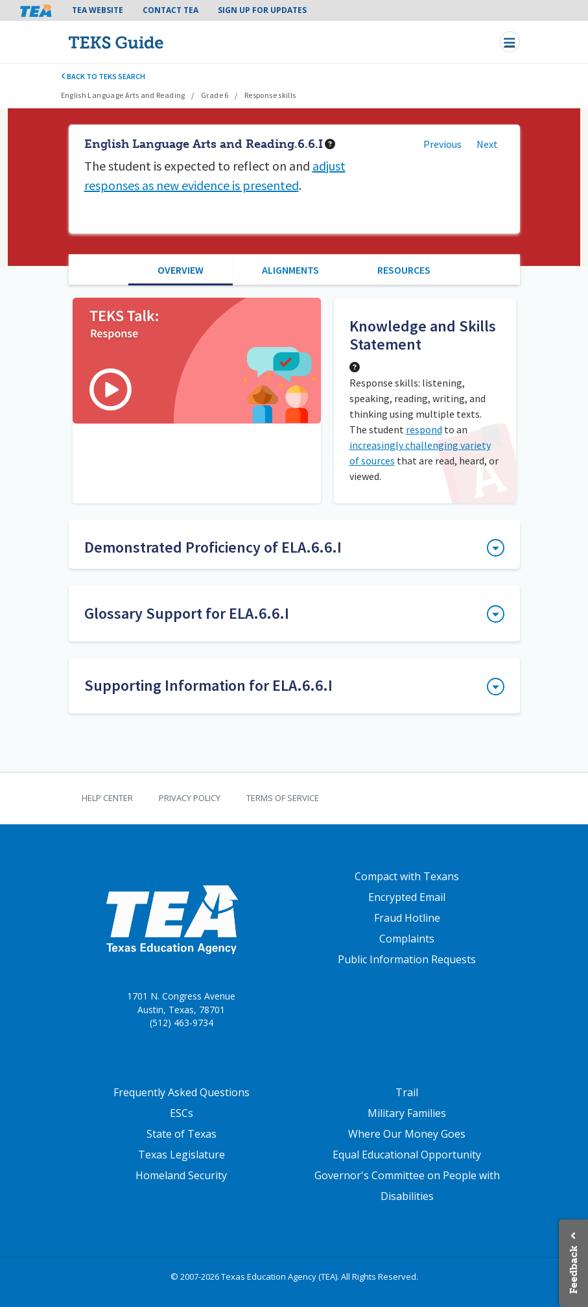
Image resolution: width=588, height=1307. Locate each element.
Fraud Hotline (407, 918)
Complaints (406, 938)
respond (424, 429)
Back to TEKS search (103, 76)
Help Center (107, 798)
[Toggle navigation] (510, 42)
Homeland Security (181, 1175)
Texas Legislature (181, 1154)
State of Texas (182, 1134)
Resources (403, 269)
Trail (406, 1092)
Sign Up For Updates (262, 10)
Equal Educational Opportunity (407, 1154)
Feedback (573, 1269)
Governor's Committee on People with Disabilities (407, 1185)
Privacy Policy (189, 798)
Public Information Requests (407, 959)
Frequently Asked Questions (181, 1092)
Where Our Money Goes (406, 1134)
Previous (442, 144)
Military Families (407, 1113)
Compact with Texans (407, 876)
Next (487, 144)
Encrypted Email (406, 897)
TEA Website (97, 10)
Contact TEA (170, 10)
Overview (181, 269)
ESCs (181, 1113)
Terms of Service (282, 798)
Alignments (290, 269)
